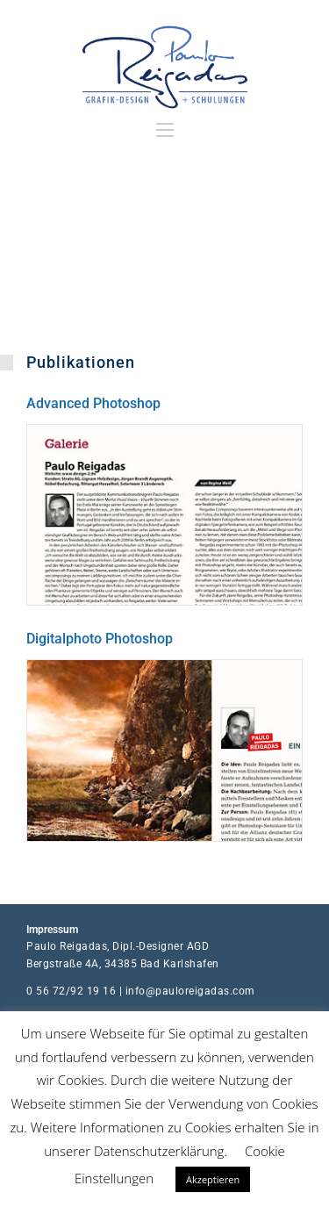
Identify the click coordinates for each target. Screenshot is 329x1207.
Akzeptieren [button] (213, 1179)
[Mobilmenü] (164, 130)
